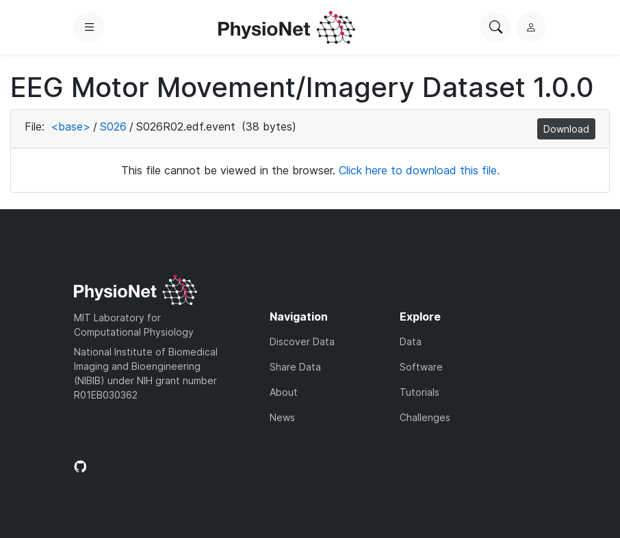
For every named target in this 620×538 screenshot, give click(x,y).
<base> (70, 126)
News (282, 417)
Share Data (295, 367)
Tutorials (419, 392)
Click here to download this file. (419, 170)
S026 (113, 126)
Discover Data (302, 341)
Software (421, 367)
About (284, 392)
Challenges (425, 417)
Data (411, 341)
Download (566, 129)
